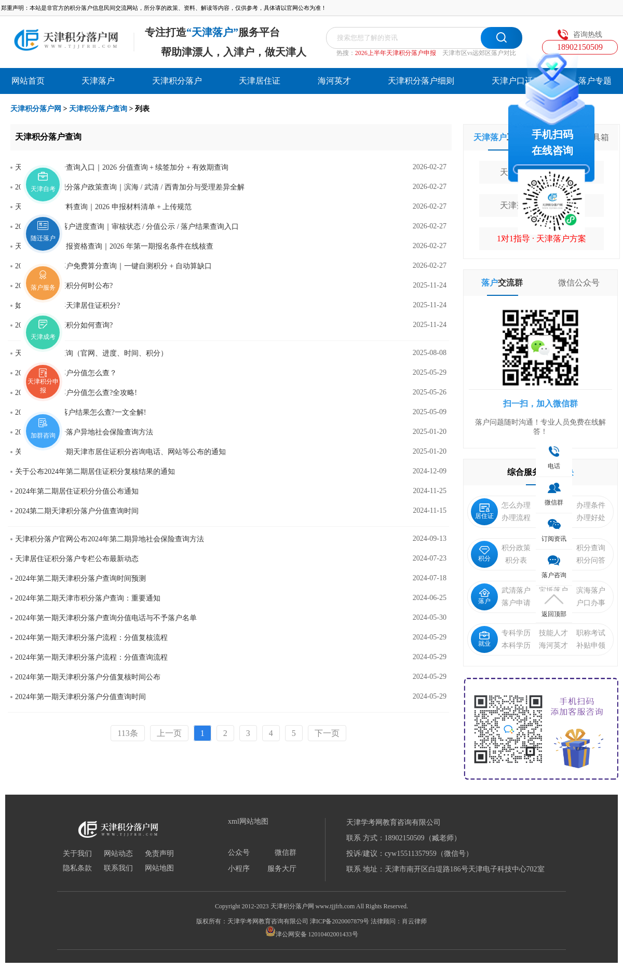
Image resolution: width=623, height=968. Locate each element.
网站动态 (118, 853)
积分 (484, 554)
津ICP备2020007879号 (340, 921)
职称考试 (590, 633)
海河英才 (334, 80)
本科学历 (516, 645)
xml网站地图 (248, 821)
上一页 (169, 733)
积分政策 (516, 548)
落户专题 (595, 80)
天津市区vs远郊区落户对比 (479, 53)
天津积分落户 (177, 80)
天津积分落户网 (35, 109)
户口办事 (590, 603)
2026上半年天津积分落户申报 (395, 53)
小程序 (239, 868)
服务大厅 (281, 868)
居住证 (484, 511)
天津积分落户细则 (421, 80)
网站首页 (28, 80)
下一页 (327, 733)
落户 (484, 597)
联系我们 (118, 868)
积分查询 (590, 548)
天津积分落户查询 (98, 109)
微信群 (285, 852)
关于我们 (77, 853)
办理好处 (590, 518)
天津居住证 (259, 80)
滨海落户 (590, 590)
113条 (127, 733)
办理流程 (516, 518)
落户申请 (516, 603)
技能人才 (553, 633)
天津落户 (98, 80)
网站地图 (159, 868)
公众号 (239, 852)
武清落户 (516, 590)
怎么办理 (516, 505)
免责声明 (159, 853)
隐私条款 (77, 868)
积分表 (516, 560)
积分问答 (590, 560)
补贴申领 (590, 645)
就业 (484, 639)
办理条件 (590, 505)
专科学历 (516, 633)
